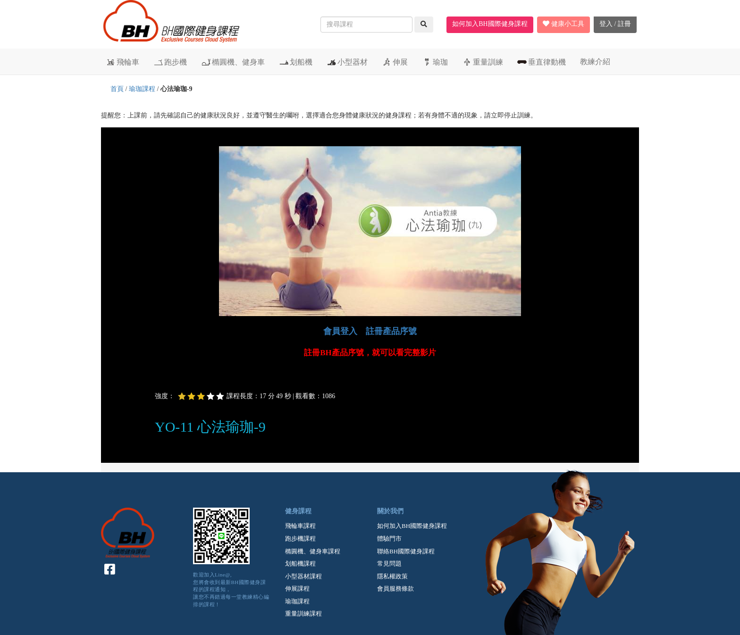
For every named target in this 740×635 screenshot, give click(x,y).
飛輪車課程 (300, 525)
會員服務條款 (395, 588)
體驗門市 (389, 538)
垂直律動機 (541, 62)
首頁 (117, 88)
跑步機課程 (300, 538)
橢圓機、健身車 (233, 62)
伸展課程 (297, 588)
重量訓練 (482, 62)
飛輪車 (122, 62)
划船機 (295, 62)
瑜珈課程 (142, 88)
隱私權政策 (392, 576)
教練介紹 (595, 62)
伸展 (395, 62)
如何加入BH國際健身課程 (489, 23)
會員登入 (340, 331)
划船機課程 (300, 563)
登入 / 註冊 (615, 23)
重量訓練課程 (303, 613)
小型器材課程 (303, 576)
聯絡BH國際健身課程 (406, 551)
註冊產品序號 (391, 331)
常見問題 (389, 563)
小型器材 (347, 62)
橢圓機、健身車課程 (312, 551)
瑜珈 (435, 62)
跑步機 (170, 62)
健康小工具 (563, 23)
